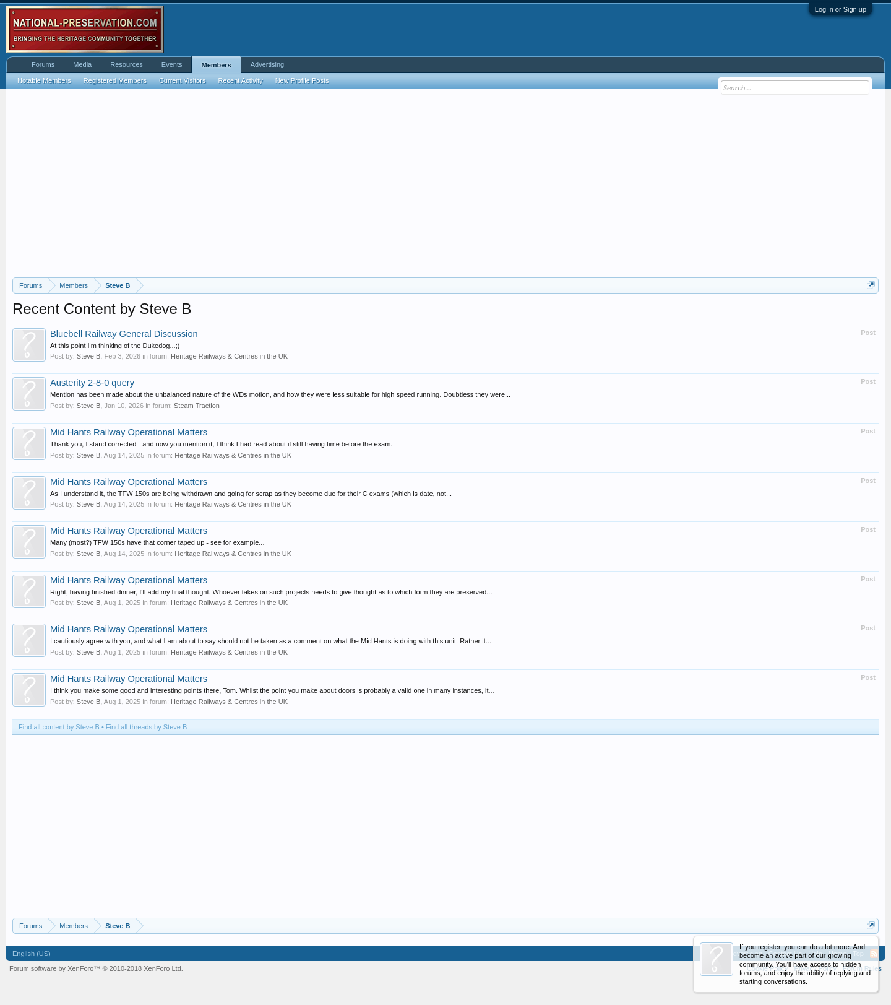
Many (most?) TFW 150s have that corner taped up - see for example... (157, 542)
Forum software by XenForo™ (96, 968)
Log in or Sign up (840, 9)
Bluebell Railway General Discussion (124, 334)
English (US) (31, 953)
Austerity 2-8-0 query (92, 383)
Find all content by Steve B (59, 727)
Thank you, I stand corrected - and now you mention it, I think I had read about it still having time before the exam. (221, 444)
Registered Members (115, 80)
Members (216, 65)
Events (172, 64)
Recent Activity (240, 80)
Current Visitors (182, 80)
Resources (126, 64)
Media (82, 64)
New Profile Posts (302, 80)
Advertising (267, 64)
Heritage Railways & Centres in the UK (229, 356)
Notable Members (44, 80)
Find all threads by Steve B (146, 727)
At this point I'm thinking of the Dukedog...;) (114, 345)
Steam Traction (197, 405)
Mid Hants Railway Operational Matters (128, 432)
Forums (43, 64)
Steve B (89, 356)
